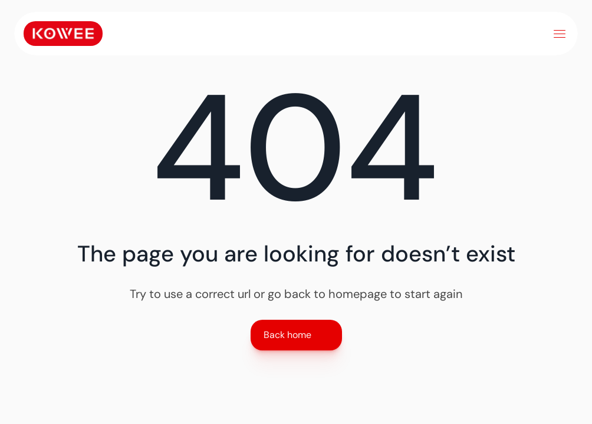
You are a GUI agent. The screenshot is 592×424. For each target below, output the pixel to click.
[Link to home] (63, 33)
